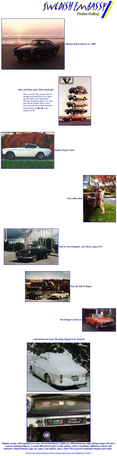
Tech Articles (36, 453)
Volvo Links (70, 453)
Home (28, 453)
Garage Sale (60, 453)
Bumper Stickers (48, 453)
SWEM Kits (80, 453)
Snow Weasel (65, 339)
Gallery (88, 453)
